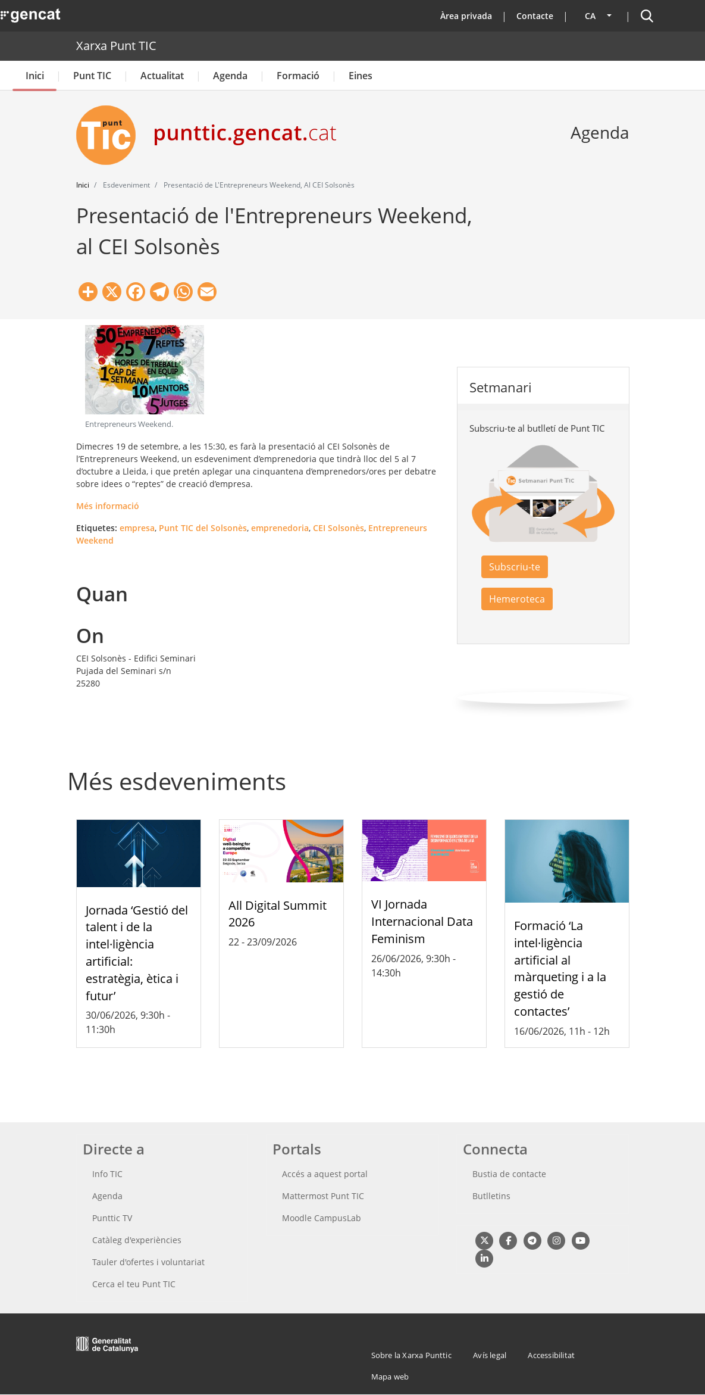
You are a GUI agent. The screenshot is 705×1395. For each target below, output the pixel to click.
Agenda (230, 75)
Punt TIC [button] (92, 75)
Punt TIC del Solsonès (203, 527)
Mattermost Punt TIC (323, 1195)
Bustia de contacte (509, 1173)
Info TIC (107, 1173)
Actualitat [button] (162, 75)
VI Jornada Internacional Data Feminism (422, 921)
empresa (137, 527)
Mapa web (390, 1376)
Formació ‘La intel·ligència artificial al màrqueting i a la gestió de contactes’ (560, 968)
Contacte (534, 15)
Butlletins (491, 1195)
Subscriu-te (514, 566)
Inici (35, 75)
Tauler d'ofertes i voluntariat (148, 1262)
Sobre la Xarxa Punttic (411, 1355)
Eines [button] (360, 75)
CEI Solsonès (338, 527)
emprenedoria (280, 527)
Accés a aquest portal (325, 1173)
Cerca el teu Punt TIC (134, 1284)
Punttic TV (112, 1218)
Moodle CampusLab (321, 1218)
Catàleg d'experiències (136, 1240)
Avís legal (489, 1355)
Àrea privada (466, 15)
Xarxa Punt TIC (116, 46)
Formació (298, 75)
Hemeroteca (517, 599)
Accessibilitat (551, 1355)
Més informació (107, 505)
